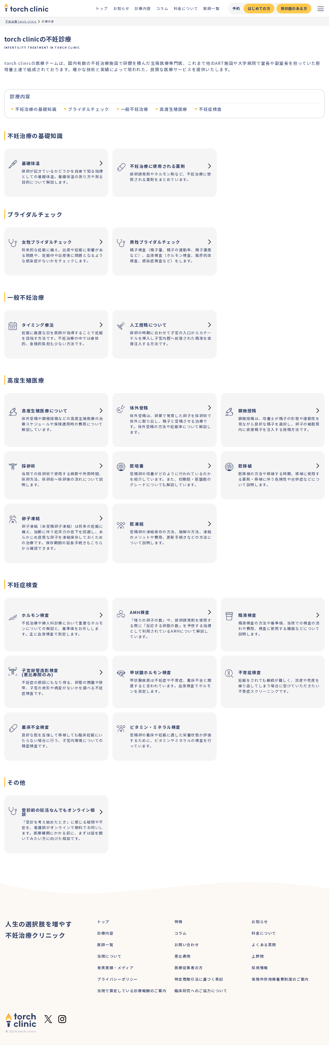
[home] (26, 8)
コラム (162, 8)
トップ (102, 8)
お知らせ (121, 8)
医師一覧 (211, 8)
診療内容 (143, 8)
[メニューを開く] (320, 8)
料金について (186, 8)
